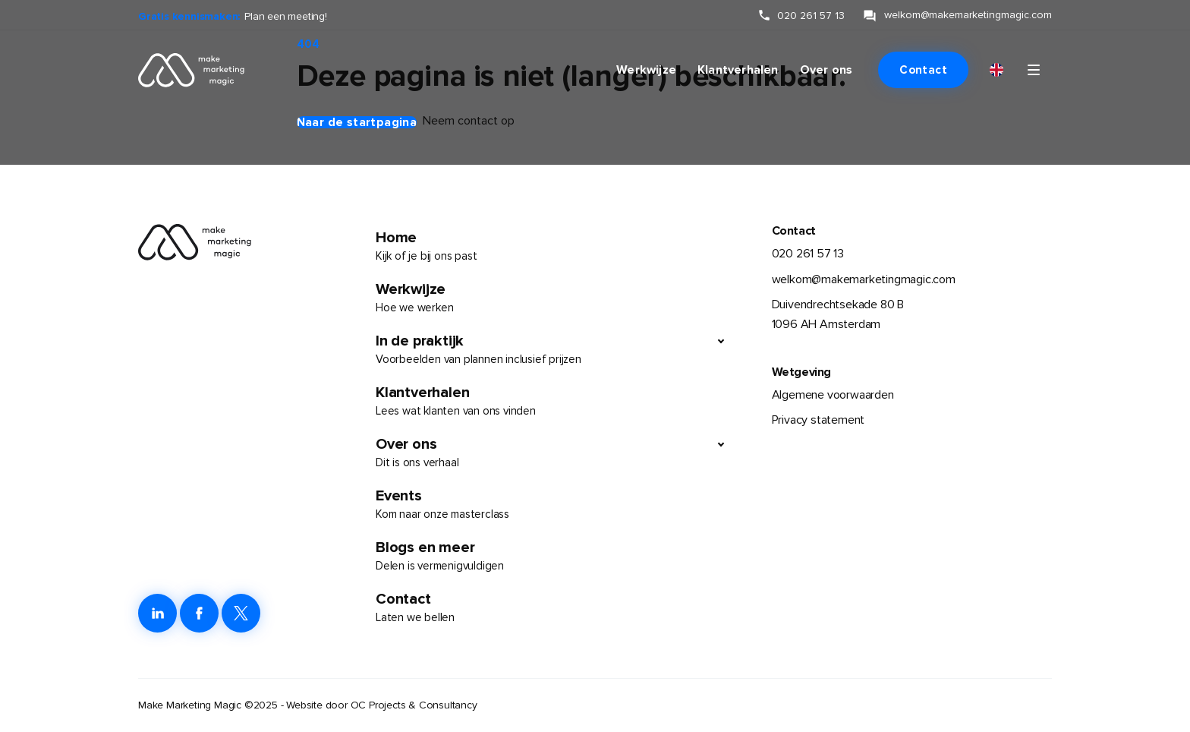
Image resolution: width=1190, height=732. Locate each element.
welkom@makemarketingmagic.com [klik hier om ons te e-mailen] (968, 14)
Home (555, 247)
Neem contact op (469, 120)
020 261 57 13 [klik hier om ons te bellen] (811, 15)
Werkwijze (646, 69)
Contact (923, 70)
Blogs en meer (555, 556)
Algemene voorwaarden (833, 394)
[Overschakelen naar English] (996, 70)
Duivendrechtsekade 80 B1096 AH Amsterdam (838, 314)
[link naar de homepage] (182, 69)
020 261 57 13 (808, 253)
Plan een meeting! (285, 16)
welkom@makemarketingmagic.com (863, 279)
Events (555, 505)
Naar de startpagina (357, 122)
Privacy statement (818, 420)
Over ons (826, 69)
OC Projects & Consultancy (414, 705)
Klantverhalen (738, 69)
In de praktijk (542, 350)
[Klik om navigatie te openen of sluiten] (1033, 70)
